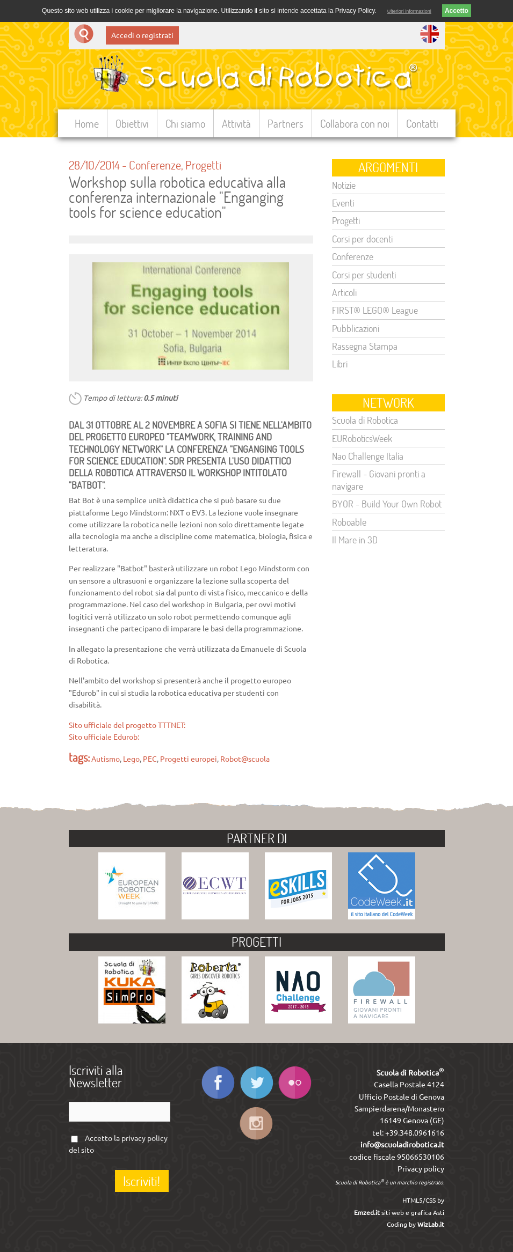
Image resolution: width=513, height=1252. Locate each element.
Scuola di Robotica (365, 420)
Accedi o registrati (142, 35)
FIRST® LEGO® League (375, 310)
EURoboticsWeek (362, 438)
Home (87, 123)
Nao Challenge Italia (367, 456)
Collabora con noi (354, 123)
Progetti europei (188, 759)
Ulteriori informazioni (409, 11)
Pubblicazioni (355, 328)
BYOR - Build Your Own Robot (387, 504)
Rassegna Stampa (365, 346)
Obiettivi (132, 123)
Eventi (343, 203)
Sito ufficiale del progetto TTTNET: (127, 725)
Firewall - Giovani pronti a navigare (378, 479)
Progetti (203, 164)
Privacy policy (421, 1169)
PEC (150, 759)
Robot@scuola (245, 759)
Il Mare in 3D (355, 540)
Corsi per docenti (362, 239)
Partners (286, 123)
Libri (340, 364)
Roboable (349, 522)
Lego (131, 759)
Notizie (344, 185)
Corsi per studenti (364, 275)
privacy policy (144, 1138)
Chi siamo (185, 123)
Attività (236, 123)
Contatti (422, 123)
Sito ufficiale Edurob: (104, 737)
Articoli (344, 292)
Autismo (105, 759)
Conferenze (155, 164)
